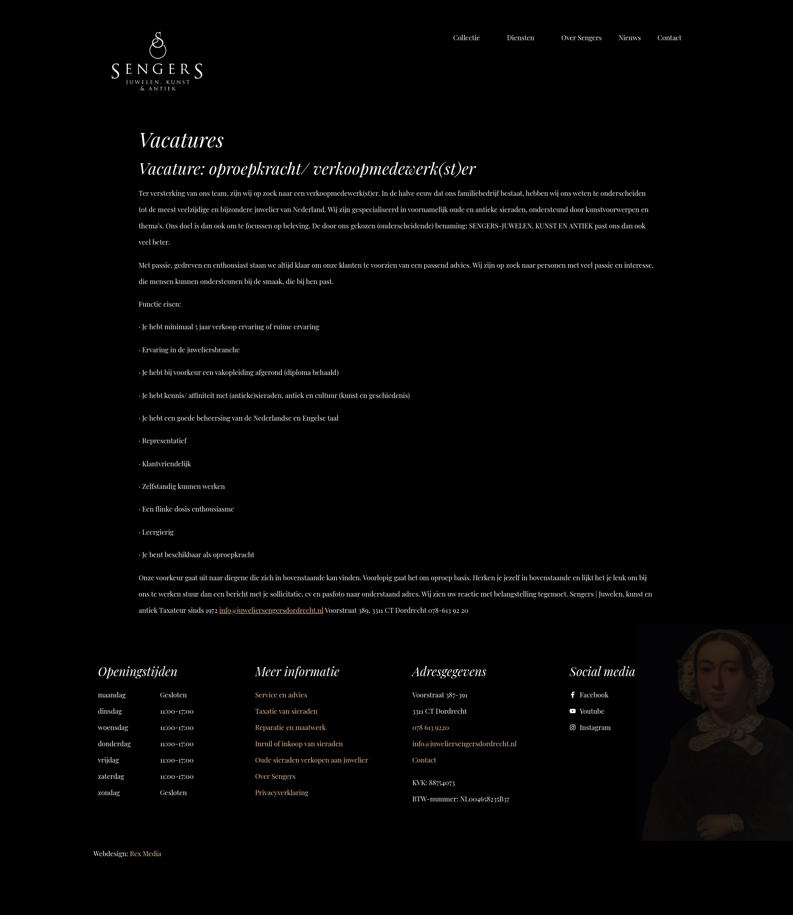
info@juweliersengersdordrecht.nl (271, 610)
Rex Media (145, 853)
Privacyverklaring (282, 792)
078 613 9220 (431, 727)
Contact (425, 759)
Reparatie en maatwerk (290, 727)
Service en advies (281, 694)
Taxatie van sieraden (286, 711)
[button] (472, 37)
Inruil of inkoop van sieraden (299, 743)
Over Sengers (275, 776)
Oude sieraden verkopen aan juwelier (311, 759)
